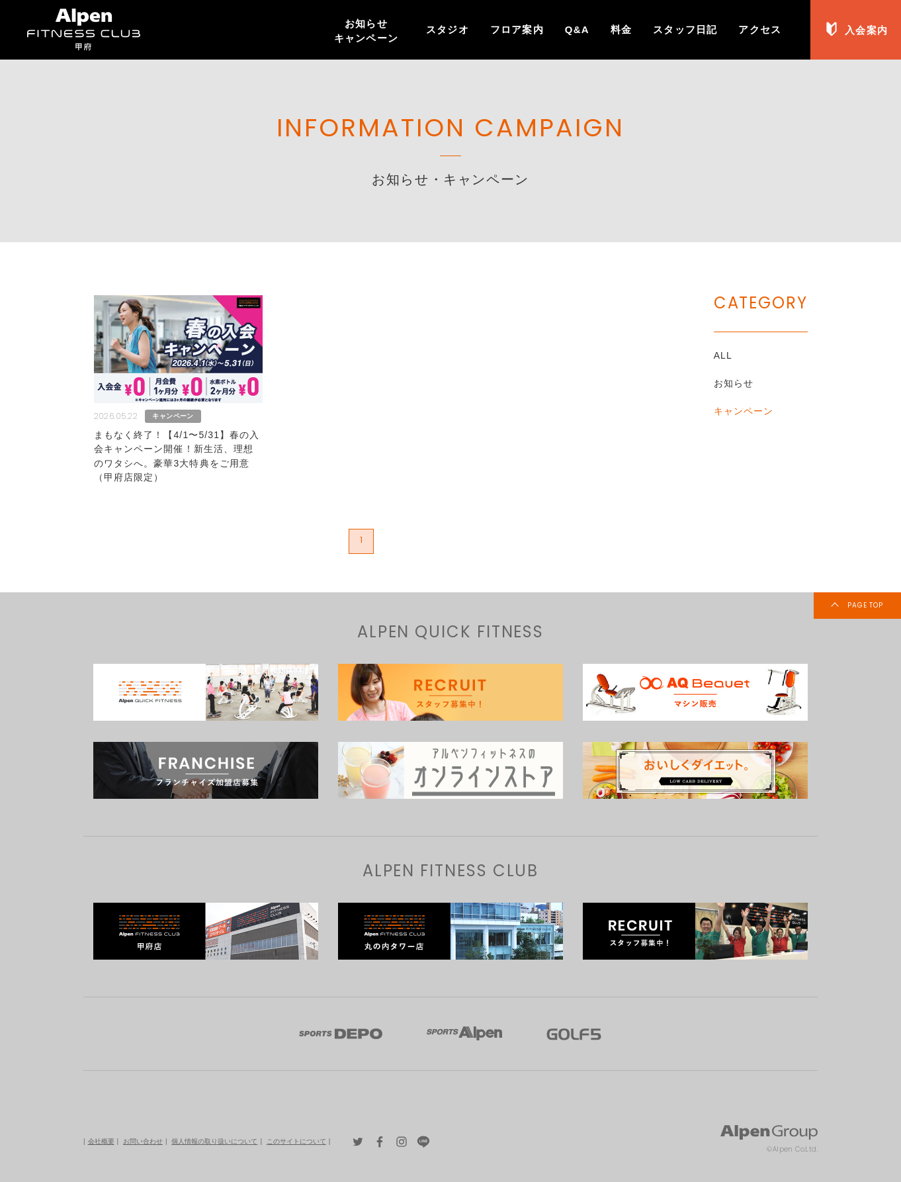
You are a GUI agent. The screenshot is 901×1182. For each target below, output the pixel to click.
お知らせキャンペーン (366, 31)
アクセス (759, 29)
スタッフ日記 (685, 29)
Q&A (577, 29)
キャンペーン (744, 411)
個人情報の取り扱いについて (214, 1141)
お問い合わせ (143, 1141)
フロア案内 (517, 29)
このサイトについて (296, 1141)
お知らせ (733, 383)
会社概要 (101, 1141)
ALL (723, 355)
